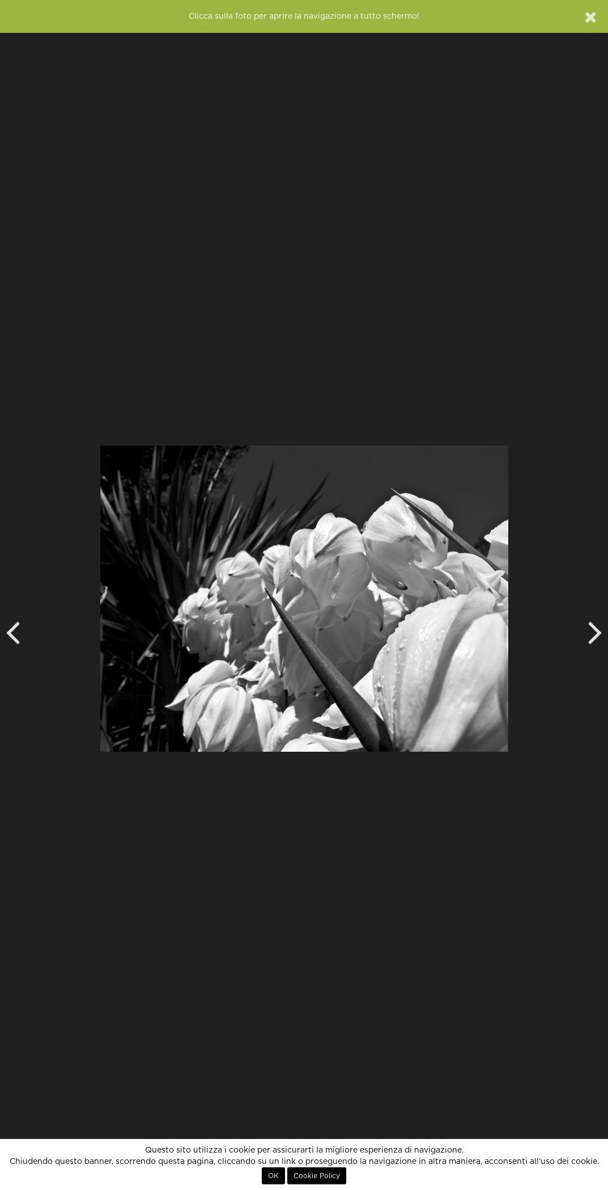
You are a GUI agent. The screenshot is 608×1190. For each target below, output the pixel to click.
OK (273, 1175)
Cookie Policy (317, 1175)
